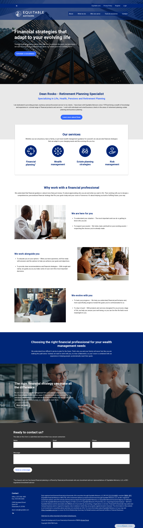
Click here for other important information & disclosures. (58, 516)
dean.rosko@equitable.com (20, 510)
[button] (71, 10)
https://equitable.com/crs (49, 510)
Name (15, 440)
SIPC (130, 495)
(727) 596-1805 (21, 497)
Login (125, 2)
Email (55, 440)
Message (16, 453)
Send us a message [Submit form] (22, 470)
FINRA (126, 495)
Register (117, 2)
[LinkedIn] (17, 2)
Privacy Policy (108, 2)
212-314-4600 (112, 495)
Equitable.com (96, 2)
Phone (94, 440)
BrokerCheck (85, 520)
